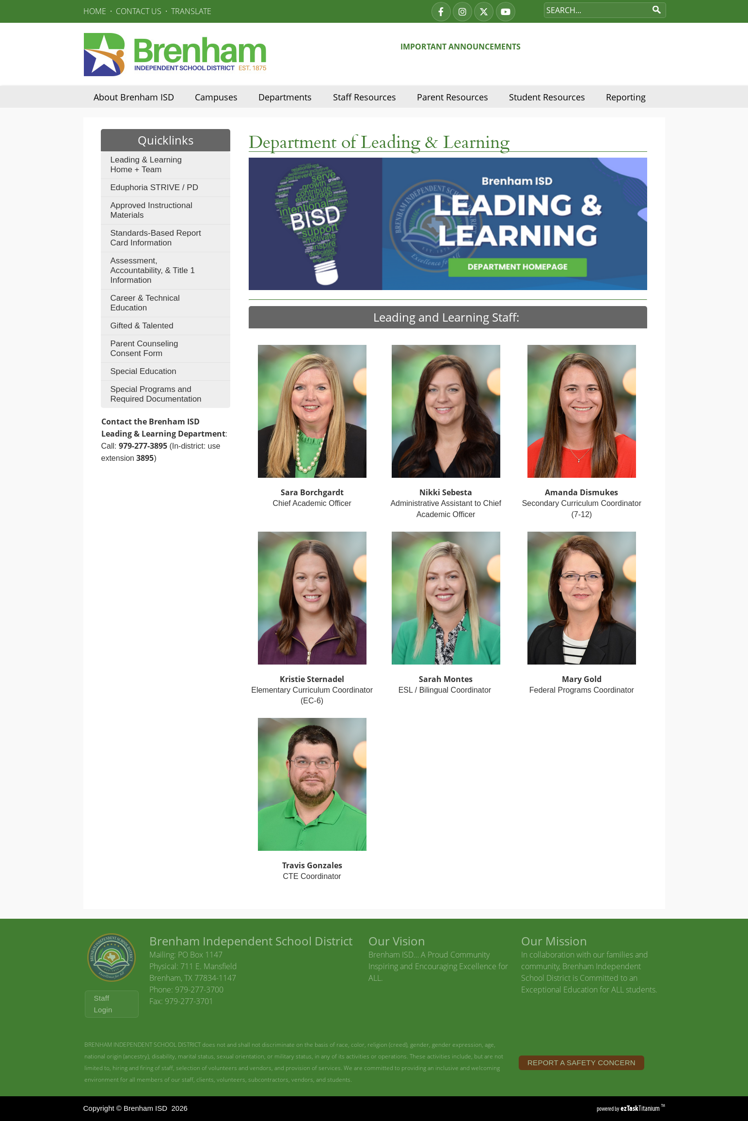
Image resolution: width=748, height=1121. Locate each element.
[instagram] (462, 11)
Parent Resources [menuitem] (452, 97)
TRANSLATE (191, 11)
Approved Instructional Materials (151, 210)
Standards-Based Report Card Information (156, 237)
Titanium (641, 1108)
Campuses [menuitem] (216, 97)
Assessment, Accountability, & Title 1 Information (153, 270)
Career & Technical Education (145, 302)
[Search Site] (595, 10)
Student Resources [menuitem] (547, 97)
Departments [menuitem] (285, 97)
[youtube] (505, 11)
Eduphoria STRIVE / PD (154, 187)
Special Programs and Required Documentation (156, 394)
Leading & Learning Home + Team (146, 164)
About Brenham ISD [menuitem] (134, 97)
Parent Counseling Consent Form (144, 348)
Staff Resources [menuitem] (364, 97)
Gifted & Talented (142, 325)
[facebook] (441, 11)
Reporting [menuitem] (626, 97)
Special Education (143, 371)
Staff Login (103, 1004)
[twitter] (483, 11)
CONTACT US (138, 11)
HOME (94, 11)
